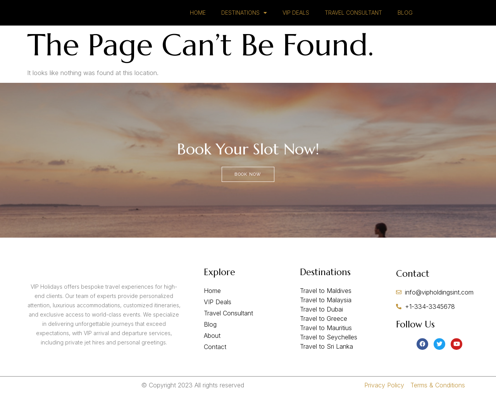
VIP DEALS (295, 18)
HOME (198, 18)
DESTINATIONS (244, 18)
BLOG (405, 18)
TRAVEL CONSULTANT (353, 18)
